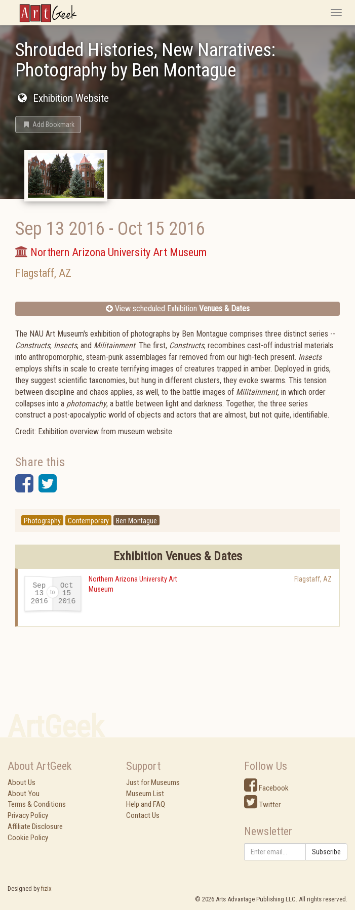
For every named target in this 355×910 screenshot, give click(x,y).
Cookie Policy (28, 837)
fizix (46, 888)
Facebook (266, 788)
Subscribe (326, 852)
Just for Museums (153, 782)
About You (24, 793)
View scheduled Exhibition (178, 308)
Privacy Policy (28, 815)
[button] (48, 124)
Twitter (262, 804)
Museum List (145, 793)
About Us (21, 782)
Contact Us (143, 815)
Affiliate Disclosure (35, 826)
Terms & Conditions (37, 804)
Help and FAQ (145, 804)
